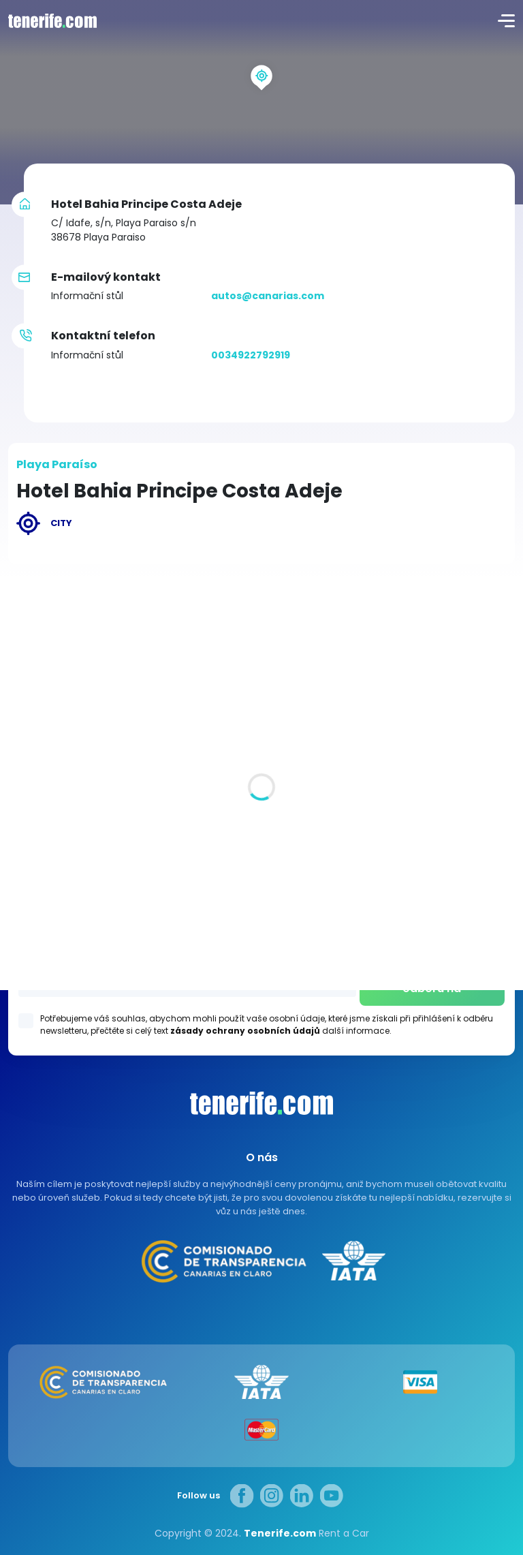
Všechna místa (45, 751)
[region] (261, 102)
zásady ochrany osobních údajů (245, 1030)
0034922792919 (250, 355)
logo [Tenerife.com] (51, 20)
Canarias (261, 1103)
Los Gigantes (262, 910)
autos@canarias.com (267, 296)
